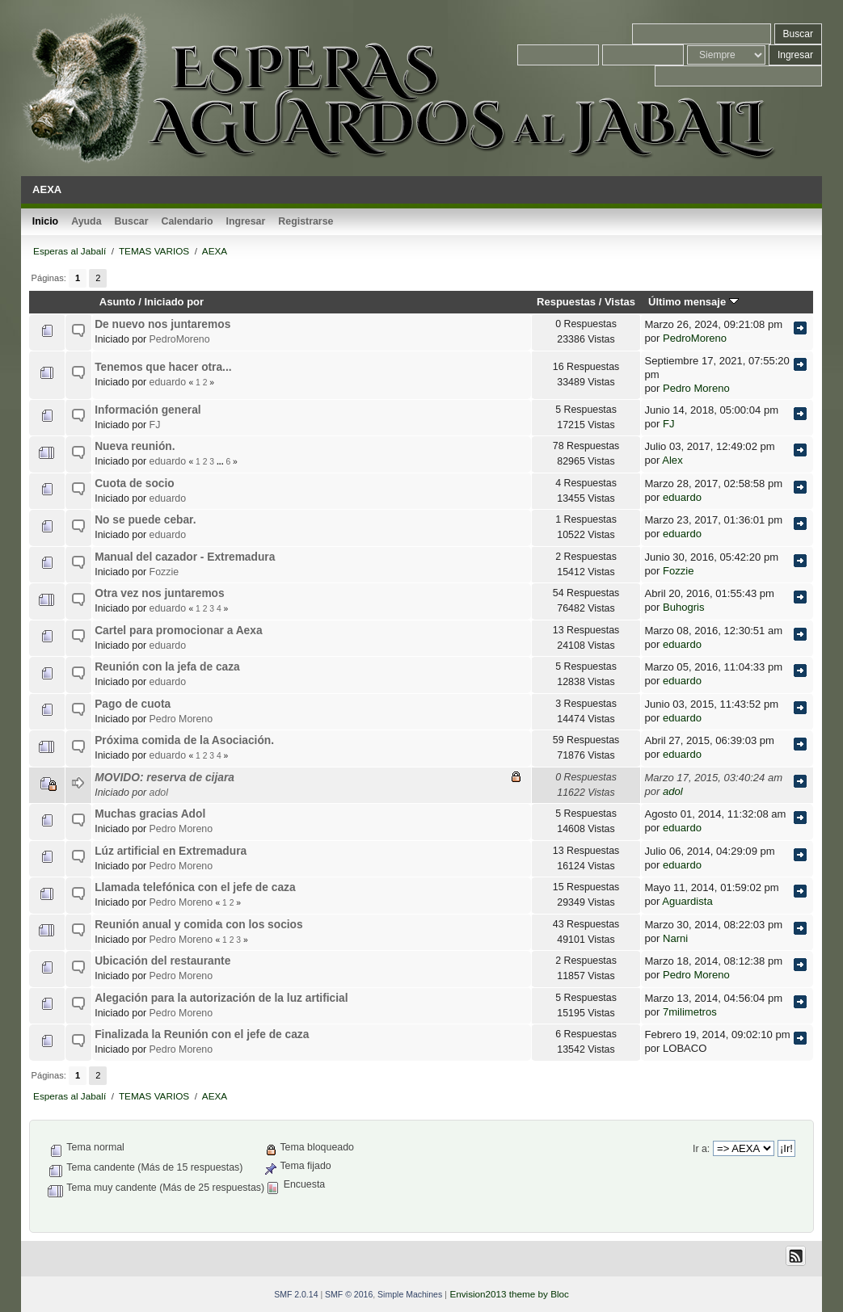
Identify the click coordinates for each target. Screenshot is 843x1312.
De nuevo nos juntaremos (162, 324)
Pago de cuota (133, 704)
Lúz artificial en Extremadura (171, 851)
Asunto (117, 302)
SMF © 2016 (349, 1294)
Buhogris (684, 607)
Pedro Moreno (696, 388)
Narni (675, 938)
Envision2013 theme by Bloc (508, 1294)
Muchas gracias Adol (150, 814)
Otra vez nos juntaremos (159, 593)
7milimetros (690, 1012)
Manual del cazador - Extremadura (185, 557)
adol (159, 792)
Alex (672, 460)
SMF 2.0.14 (296, 1294)
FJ (155, 425)
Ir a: (701, 1148)
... (221, 461)
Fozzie (164, 572)
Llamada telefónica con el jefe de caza (195, 887)
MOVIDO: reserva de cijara (164, 778)
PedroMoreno (180, 339)
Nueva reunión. (135, 446)
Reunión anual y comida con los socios (198, 925)
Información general (147, 410)
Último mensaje (693, 302)
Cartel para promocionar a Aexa (178, 630)
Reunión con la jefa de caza (167, 667)
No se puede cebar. (145, 520)
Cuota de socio (135, 483)
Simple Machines (409, 1294)
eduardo (168, 382)
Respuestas (566, 302)
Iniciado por (174, 302)
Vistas (620, 302)
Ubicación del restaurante (162, 961)
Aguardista (687, 901)
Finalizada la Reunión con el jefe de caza (202, 1034)
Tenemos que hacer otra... (163, 367)
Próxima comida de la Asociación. (184, 740)
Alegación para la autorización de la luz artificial (221, 998)
